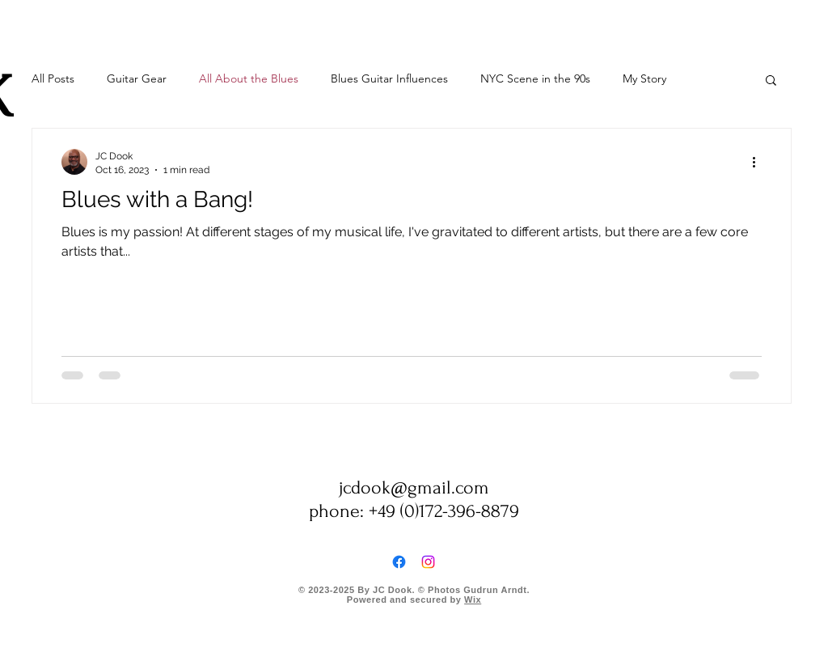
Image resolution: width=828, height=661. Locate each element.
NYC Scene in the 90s (535, 78)
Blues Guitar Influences (389, 78)
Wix (472, 599)
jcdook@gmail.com (414, 487)
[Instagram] (428, 561)
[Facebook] (399, 561)
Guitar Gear (137, 78)
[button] (771, 81)
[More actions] (759, 162)
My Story (644, 78)
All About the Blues (248, 78)
